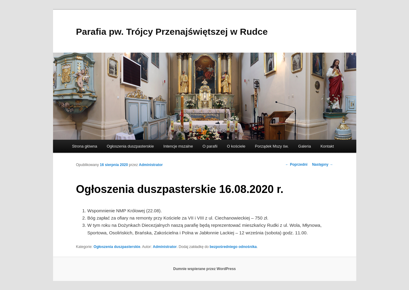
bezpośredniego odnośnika (233, 247)
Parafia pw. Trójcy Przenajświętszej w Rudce (172, 32)
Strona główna (84, 146)
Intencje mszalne (178, 146)
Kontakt (327, 146)
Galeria (304, 146)
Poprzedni (296, 164)
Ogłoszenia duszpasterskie (130, 146)
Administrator (151, 165)
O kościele (236, 146)
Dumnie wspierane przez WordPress (204, 269)
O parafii (210, 146)
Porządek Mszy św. (272, 146)
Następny (322, 164)
